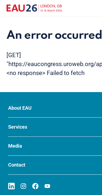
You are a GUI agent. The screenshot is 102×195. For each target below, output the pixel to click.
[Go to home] (34, 8)
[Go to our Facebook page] (35, 186)
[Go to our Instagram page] (23, 186)
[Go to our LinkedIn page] (11, 186)
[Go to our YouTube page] (47, 186)
